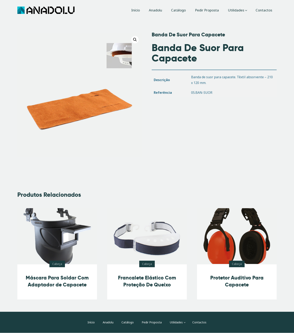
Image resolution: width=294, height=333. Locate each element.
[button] (135, 39)
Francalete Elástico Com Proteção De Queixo (147, 281)
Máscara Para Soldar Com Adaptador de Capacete (57, 281)
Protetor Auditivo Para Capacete (237, 281)
